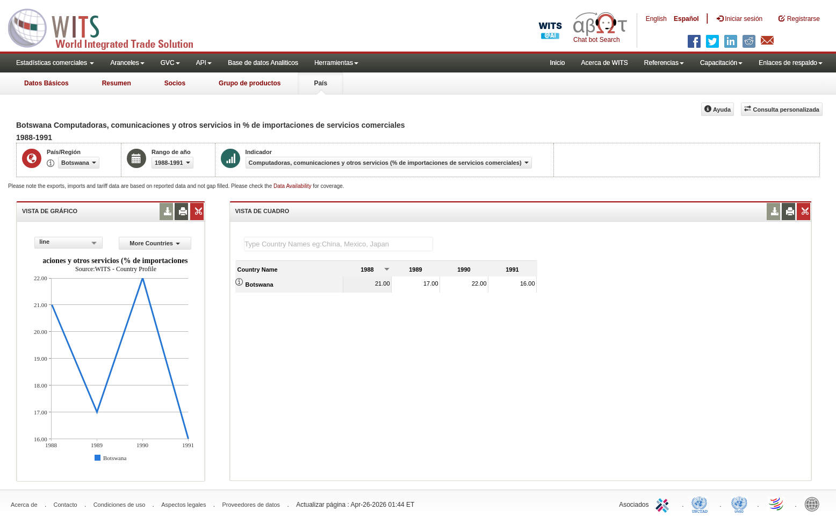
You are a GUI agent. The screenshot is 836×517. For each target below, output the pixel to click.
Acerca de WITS (604, 63)
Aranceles (127, 63)
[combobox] (68, 243)
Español (686, 19)
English (656, 19)
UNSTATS (739, 503)
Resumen (116, 83)
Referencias (664, 63)
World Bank (814, 503)
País (320, 83)
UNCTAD (701, 503)
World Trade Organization (777, 503)
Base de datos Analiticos (263, 63)
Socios (174, 83)
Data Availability (293, 186)
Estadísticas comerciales (55, 63)
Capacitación (721, 63)
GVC (170, 63)
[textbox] (338, 244)
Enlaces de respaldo (791, 63)
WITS (107, 27)
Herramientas (336, 63)
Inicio (557, 63)
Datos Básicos (46, 83)
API (204, 63)
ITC (664, 503)
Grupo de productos (249, 83)
